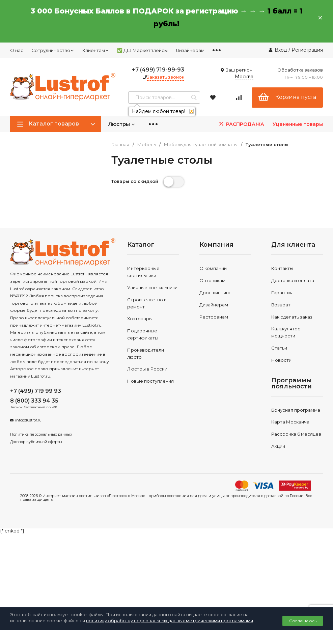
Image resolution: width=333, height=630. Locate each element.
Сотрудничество (52, 50)
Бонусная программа (295, 410)
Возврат (280, 304)
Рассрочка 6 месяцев (296, 434)
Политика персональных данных (41, 434)
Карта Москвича (290, 421)
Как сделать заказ (291, 317)
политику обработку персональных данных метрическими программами (169, 620)
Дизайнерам (190, 50)
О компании (213, 268)
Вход (281, 50)
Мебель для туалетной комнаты (201, 144)
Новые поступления (150, 381)
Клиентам (95, 50)
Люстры (121, 124)
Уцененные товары (298, 124)
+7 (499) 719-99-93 (158, 69)
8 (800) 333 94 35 (34, 401)
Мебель (146, 144)
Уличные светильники (152, 287)
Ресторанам (213, 317)
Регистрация (307, 50)
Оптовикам (212, 280)
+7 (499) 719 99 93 (35, 391)
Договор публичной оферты (36, 441)
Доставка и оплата (292, 280)
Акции (278, 446)
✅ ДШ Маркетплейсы (142, 50)
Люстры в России (147, 369)
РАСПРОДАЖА (241, 124)
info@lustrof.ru (28, 420)
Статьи (279, 348)
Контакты (282, 268)
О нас (16, 50)
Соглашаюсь (302, 620)
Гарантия (282, 292)
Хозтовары (139, 318)
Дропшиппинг (215, 292)
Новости (281, 360)
